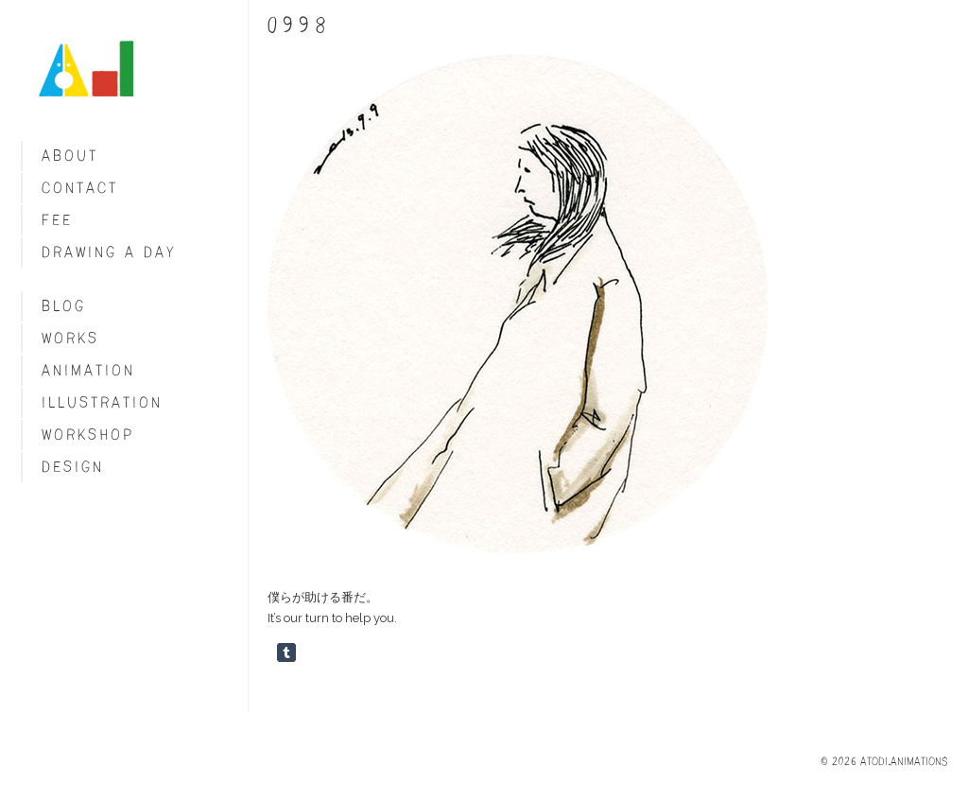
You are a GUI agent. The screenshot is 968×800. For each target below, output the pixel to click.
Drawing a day (109, 252)
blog (64, 306)
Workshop (88, 434)
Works (70, 338)
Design (73, 467)
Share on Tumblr (286, 652)
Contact (80, 188)
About (70, 155)
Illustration (102, 402)
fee (57, 220)
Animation (88, 370)
